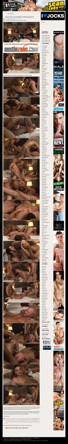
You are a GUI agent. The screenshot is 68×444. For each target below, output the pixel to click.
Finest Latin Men (45, 130)
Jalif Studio (44, 165)
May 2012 (43, 304)
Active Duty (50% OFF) (46, 37)
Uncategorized (44, 252)
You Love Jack (44, 262)
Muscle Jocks (44, 195)
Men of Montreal (45, 187)
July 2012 (43, 301)
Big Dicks (43, 71)
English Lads (44, 120)
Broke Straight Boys (45, 84)
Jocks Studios (44, 168)
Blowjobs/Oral (44, 79)
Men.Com (43, 192)
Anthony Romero (9, 20)
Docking (43, 109)
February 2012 (44, 309)
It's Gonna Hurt (44, 163)
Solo (43, 224)
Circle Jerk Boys (45, 90)
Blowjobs (43, 77)
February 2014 (44, 274)
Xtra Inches (44, 260)
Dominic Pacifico (45, 112)
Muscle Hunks (44, 193)
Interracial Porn (44, 162)
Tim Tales (43, 246)
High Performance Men (46, 155)
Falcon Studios (44, 128)
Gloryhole (43, 146)
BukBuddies (44, 85)
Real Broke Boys (45, 214)
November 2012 (45, 295)
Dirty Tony (43, 108)
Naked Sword (44, 198)
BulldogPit (44, 87)
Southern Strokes (45, 225)
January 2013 (44, 291)
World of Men (44, 259)
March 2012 (44, 307)
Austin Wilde (14, 20)
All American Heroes (45, 52)
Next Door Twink (45, 203)
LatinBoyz (43, 171)
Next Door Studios (23, 20)
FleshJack (44, 131)
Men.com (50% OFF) (45, 38)
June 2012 (44, 303)
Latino (43, 173)
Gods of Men (44, 147)
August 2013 (44, 280)
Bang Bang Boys (45, 63)
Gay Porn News (44, 144)
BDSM (43, 66)
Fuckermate (44, 141)
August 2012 (44, 299)
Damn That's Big (45, 104)
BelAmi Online (44, 68)
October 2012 (44, 296)
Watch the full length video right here (16, 428)
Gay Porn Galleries (45, 143)
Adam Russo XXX (45, 50)
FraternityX (44, 135)
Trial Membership (45, 249)
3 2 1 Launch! (44, 47)
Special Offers (44, 227)
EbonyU (43, 119)
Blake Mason (44, 76)
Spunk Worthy (44, 232)
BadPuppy (44, 61)
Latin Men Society (45, 170)
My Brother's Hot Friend (46, 197)
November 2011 (45, 314)
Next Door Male (44, 201)
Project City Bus (45, 208)
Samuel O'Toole (44, 219)
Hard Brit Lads (44, 149)
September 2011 (45, 317)
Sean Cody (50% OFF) (46, 40)
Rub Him (43, 217)
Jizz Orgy (43, 166)
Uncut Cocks (44, 254)
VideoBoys (44, 255)
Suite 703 (43, 240)
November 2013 (45, 279)
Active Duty (44, 49)
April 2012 (44, 306)
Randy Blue (44, 211)
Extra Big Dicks (44, 127)
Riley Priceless (44, 216)
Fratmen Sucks (44, 138)
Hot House (44, 158)
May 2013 (43, 285)
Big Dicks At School (45, 73)
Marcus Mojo (44, 179)
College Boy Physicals (46, 96)
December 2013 (45, 277)
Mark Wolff (44, 181)
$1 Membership (44, 46)
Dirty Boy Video (44, 106)
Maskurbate (44, 182)
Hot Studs (43, 160)
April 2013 (44, 287)
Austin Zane (18, 20)
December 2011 (45, 312)
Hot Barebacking (45, 157)
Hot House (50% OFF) (46, 41)
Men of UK (44, 189)
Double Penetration (45, 114)
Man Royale (44, 178)
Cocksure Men (44, 92)
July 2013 (43, 282)
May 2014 (43, 269)
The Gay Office (44, 243)
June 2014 (44, 268)
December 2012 (45, 293)
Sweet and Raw (44, 241)
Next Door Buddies (45, 200)
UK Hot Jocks (44, 251)
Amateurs (43, 57)
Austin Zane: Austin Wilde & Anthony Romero (19, 17)
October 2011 (44, 315)
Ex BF (43, 125)
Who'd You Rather (45, 257)
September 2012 (45, 298)
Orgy (43, 205)
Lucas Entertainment (45, 174)
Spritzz (43, 230)
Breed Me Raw (44, 82)
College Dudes (44, 98)
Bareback (43, 65)
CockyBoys (44, 93)
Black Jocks (44, 74)
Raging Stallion (44, 209)
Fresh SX (43, 139)
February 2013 (44, 290)
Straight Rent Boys (45, 238)
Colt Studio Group (45, 100)
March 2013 (44, 288)
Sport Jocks (44, 228)
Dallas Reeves (44, 103)
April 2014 (44, 271)
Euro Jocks (44, 122)
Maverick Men (44, 184)
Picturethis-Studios (45, 206)
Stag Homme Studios (45, 235)
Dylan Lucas (44, 117)
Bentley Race (44, 69)
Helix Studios (44, 154)
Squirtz (43, 233)
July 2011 (43, 320)
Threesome (44, 244)
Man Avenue (44, 176)
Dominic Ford (44, 111)
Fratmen (43, 136)
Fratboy (43, 133)
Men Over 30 (44, 190)
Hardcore (43, 152)
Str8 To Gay (44, 236)
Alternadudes (44, 55)
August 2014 (44, 266)
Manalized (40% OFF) (46, 35)
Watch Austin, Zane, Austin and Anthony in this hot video (17, 75)
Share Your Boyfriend (45, 222)
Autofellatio (44, 60)
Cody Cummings (45, 95)
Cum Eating (44, 101)
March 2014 (44, 272)
